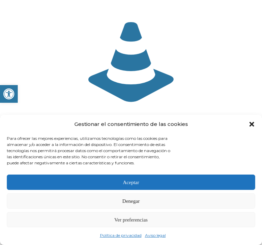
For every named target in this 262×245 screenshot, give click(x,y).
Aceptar (131, 182)
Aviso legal (155, 235)
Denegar (131, 201)
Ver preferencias (131, 220)
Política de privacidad (121, 235)
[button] (9, 94)
